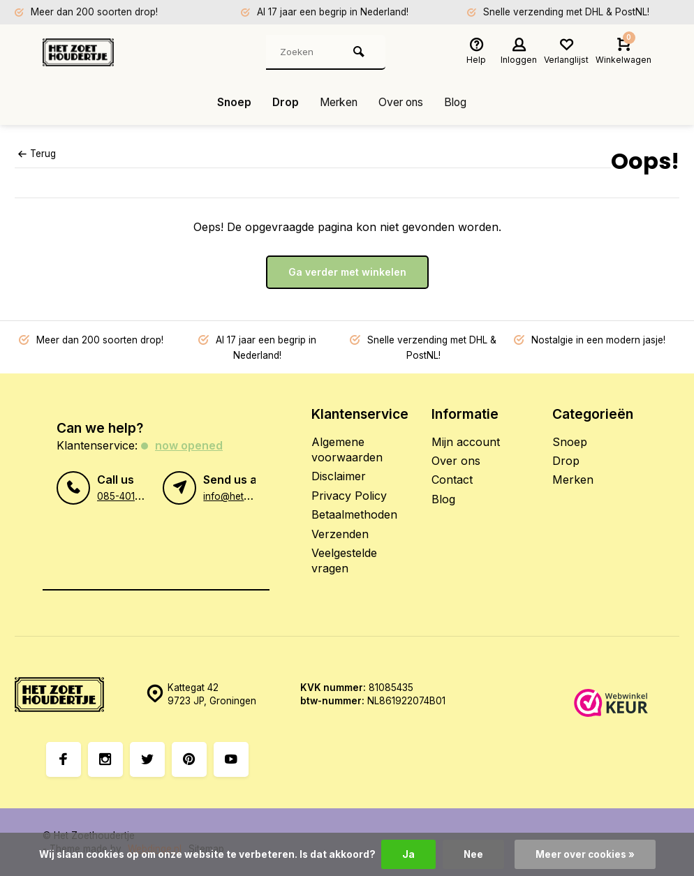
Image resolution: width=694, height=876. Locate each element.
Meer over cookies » (585, 854)
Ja (407, 854)
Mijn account (465, 442)
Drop (281, 103)
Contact (452, 480)
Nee (473, 854)
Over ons (402, 103)
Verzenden (340, 534)
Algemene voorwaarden (347, 449)
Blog (460, 103)
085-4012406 (127, 495)
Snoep (229, 103)
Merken (336, 103)
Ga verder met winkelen (347, 272)
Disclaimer (338, 476)
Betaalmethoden (354, 514)
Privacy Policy (349, 496)
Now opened (189, 445)
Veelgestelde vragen (344, 560)
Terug (37, 153)
